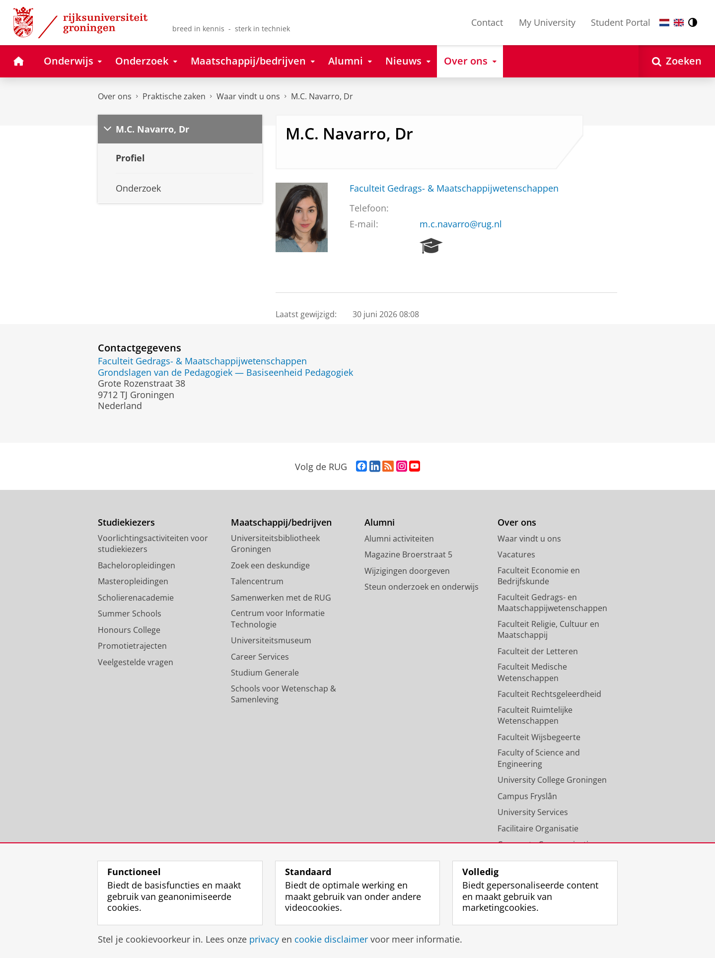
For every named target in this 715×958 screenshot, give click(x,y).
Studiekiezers (126, 522)
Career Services (260, 656)
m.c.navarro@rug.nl (461, 224)
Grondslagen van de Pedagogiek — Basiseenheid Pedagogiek (225, 372)
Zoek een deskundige (270, 565)
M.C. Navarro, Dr (322, 96)
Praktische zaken (174, 96)
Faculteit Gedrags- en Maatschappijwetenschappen (552, 603)
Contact (487, 22)
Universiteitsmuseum (271, 640)
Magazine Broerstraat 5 (408, 554)
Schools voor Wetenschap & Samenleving (283, 694)
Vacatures (516, 554)
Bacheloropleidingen (136, 565)
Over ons (115, 96)
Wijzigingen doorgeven (407, 570)
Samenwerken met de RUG (281, 597)
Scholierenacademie (136, 597)
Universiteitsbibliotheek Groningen (275, 544)
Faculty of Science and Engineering (539, 758)
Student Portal (620, 22)
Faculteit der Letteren (538, 651)
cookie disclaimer (331, 939)
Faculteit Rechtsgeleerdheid (549, 693)
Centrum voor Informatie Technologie (278, 619)
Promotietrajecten (132, 645)
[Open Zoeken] (677, 61)
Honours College (129, 629)
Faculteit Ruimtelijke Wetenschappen (535, 715)
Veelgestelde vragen (135, 662)
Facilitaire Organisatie (538, 828)
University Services (533, 812)
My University (547, 22)
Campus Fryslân (527, 796)
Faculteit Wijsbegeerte (539, 737)
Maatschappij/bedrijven (281, 522)
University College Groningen (552, 779)
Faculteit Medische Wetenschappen (532, 672)
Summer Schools (129, 613)
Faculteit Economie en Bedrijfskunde (539, 576)
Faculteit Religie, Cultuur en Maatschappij (548, 629)
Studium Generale (265, 672)
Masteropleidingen (133, 581)
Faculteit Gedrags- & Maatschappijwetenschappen (454, 188)
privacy (264, 939)
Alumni (379, 522)
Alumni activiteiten (399, 538)
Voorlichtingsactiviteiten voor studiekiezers (153, 544)
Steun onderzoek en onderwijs (421, 586)
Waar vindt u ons (248, 96)
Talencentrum (257, 581)
